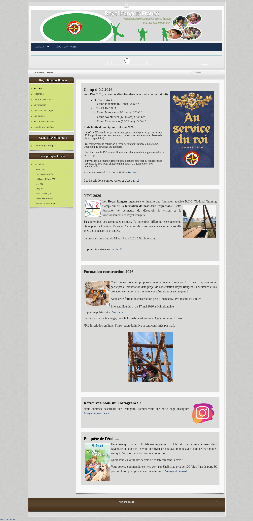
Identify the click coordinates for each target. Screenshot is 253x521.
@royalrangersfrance (96, 413)
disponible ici (133, 172)
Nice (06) (39, 184)
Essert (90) (40, 169)
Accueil (40, 46)
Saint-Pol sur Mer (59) (45, 203)
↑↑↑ (215, 501)
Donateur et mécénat (44, 127)
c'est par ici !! (113, 249)
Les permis (39, 116)
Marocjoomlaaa (7, 519)
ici (137, 180)
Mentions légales (126, 502)
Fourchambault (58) (44, 174)
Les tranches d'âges (43, 110)
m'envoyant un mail (175, 471)
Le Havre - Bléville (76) (45, 179)
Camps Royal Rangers (45, 145)
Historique (39, 94)
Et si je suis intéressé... (45, 121)
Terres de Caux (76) (44, 198)
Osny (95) (39, 189)
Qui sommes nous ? (43, 99)
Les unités (39, 164)
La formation (40, 105)
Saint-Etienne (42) (43, 193)
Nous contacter (66, 46)
